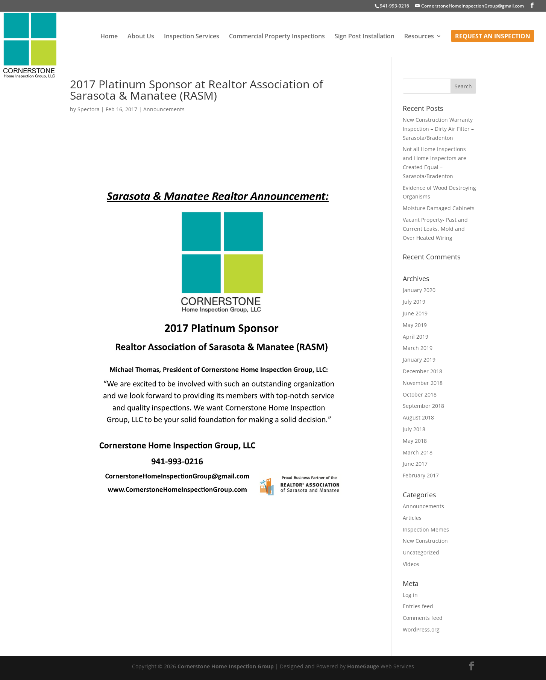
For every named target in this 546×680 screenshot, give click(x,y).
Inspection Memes (426, 529)
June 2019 (415, 313)
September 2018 (423, 405)
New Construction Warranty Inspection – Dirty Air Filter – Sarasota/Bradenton (438, 128)
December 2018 (422, 371)
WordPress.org (421, 629)
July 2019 (414, 301)
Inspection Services (191, 36)
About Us (140, 36)
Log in (410, 594)
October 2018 (420, 394)
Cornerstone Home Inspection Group (225, 666)
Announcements (164, 109)
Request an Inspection (492, 36)
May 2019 (415, 325)
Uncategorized (421, 552)
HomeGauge (363, 666)
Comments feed (423, 617)
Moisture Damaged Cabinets (439, 208)
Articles (412, 517)
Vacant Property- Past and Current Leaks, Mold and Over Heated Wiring (435, 228)
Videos (411, 564)
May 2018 (415, 440)
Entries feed (418, 606)
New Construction (425, 540)
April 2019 (415, 336)
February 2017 (421, 475)
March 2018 (417, 452)
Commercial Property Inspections (277, 36)
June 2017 (415, 463)
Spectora (88, 109)
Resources (419, 36)
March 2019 (417, 347)
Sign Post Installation (364, 36)
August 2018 (418, 417)
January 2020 (419, 290)
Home (109, 36)
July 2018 (414, 429)
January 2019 (419, 359)
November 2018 (423, 382)
